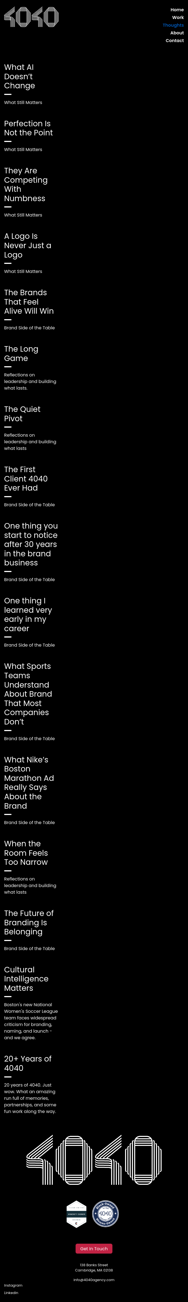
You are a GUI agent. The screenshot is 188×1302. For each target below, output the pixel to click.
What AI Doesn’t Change (19, 76)
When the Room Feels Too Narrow (26, 853)
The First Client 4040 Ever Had (26, 478)
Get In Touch (94, 1249)
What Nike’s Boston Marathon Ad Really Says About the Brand (29, 782)
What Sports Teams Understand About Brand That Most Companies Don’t (28, 694)
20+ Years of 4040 (28, 1064)
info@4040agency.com (93, 1280)
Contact (175, 40)
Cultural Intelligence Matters (26, 979)
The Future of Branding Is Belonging (29, 922)
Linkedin (11, 1292)
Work (178, 17)
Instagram (13, 1285)
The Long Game (21, 354)
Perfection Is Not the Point (28, 128)
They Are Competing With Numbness (26, 184)
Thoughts (173, 25)
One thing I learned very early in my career (28, 614)
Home (177, 10)
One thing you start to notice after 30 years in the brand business (31, 544)
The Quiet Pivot (22, 414)
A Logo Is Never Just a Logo (27, 245)
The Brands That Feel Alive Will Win (29, 301)
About (177, 33)
